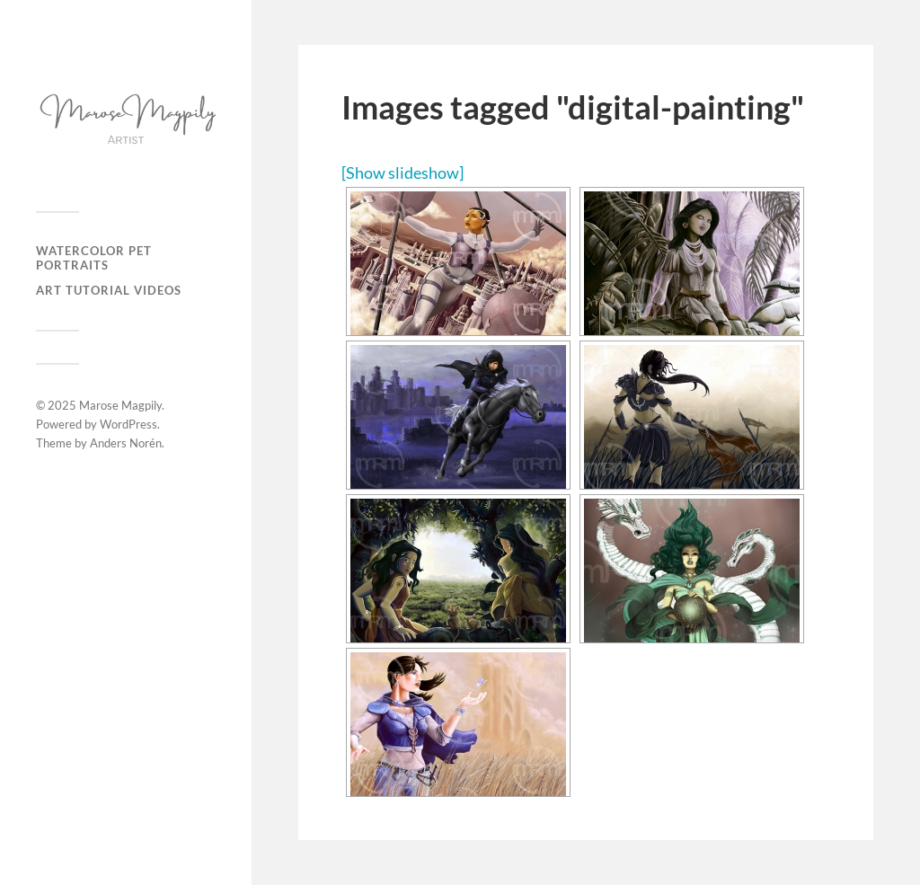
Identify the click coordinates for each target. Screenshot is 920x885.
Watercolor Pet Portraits (94, 257)
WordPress (128, 424)
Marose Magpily (120, 405)
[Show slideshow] (402, 172)
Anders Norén (126, 443)
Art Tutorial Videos (108, 290)
